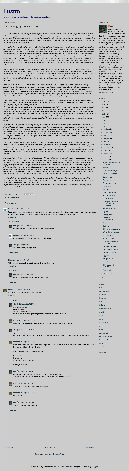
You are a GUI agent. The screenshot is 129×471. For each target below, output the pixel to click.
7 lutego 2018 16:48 (26, 225)
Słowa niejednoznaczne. (111, 229)
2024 (104, 108)
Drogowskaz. (107, 177)
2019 (104, 123)
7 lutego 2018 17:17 (26, 245)
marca (106, 157)
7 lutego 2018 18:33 (23, 260)
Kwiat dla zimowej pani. (111, 171)
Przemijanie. (107, 270)
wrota (101, 343)
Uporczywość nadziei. (111, 249)
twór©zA (11, 289)
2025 (104, 105)
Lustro (11, 11)
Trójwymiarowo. (108, 198)
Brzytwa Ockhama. (109, 208)
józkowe (102, 305)
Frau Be (11, 209)
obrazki (101, 319)
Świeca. (106, 226)
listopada (107, 132)
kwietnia (107, 154)
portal (101, 326)
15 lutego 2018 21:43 (26, 330)
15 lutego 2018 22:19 (27, 383)
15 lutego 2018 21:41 (27, 320)
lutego (106, 160)
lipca (105, 144)
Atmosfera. (107, 189)
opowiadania (14, 197)
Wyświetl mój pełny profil (108, 92)
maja (105, 151)
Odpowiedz (12, 217)
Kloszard (11, 260)
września (107, 138)
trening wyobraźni (105, 340)
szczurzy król (103, 333)
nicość (101, 312)
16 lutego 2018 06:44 (26, 402)
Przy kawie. (107, 180)
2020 (104, 120)
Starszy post (90, 447)
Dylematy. (106, 212)
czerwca (107, 147)
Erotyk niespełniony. (110, 192)
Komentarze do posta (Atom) (54, 454)
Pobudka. (106, 262)
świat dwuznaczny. (105, 336)
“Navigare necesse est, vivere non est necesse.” (111, 203)
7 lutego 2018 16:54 (27, 235)
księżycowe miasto (105, 308)
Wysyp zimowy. (108, 238)
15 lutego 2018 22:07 (26, 371)
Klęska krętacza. (109, 186)
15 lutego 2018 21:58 (27, 342)
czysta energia (104, 291)
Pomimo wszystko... (110, 195)
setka (101, 329)
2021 (104, 117)
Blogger (94, 467)
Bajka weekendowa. (110, 174)
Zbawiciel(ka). (108, 235)
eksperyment (103, 294)
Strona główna (50, 447)
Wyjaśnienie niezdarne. (111, 232)
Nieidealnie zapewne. (110, 252)
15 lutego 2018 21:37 (26, 304)
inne (100, 301)
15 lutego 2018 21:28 (22, 289)
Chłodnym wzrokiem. (110, 246)
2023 (104, 111)
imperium (102, 298)
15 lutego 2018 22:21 (27, 393)
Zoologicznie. (108, 215)
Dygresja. (106, 256)
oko (14, 225)
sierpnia (107, 141)
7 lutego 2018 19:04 (26, 274)
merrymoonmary (66, 467)
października (108, 135)
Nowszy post (9, 447)
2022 (104, 114)
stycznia (107, 274)
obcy (101, 315)
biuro (101, 287)
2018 (104, 126)
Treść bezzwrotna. (109, 183)
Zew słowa (103, 347)
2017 (104, 278)
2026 (104, 101)
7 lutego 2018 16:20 (22, 209)
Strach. (105, 168)
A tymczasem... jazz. (110, 223)
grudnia (106, 129)
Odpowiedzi (15, 222)
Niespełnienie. (108, 259)
